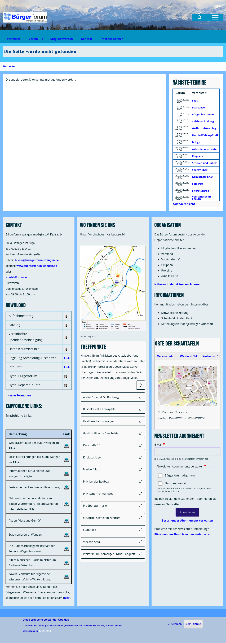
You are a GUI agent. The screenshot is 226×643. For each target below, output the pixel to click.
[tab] (165, 356)
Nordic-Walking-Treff (205, 135)
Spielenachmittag (203, 121)
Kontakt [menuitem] (86, 39)
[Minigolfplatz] (113, 469)
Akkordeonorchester (205, 149)
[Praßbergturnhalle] (113, 505)
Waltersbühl (188, 356)
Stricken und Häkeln (204, 163)
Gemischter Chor (202, 176)
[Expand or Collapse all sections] (140, 385)
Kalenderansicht (183, 204)
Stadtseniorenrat (175, 483)
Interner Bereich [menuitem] (112, 39)
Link (67, 358)
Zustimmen (175, 624)
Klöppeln (197, 156)
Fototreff (197, 183)
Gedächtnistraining (204, 128)
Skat (195, 100)
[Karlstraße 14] (113, 445)
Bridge (196, 142)
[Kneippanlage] (113, 457)
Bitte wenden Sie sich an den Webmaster (182, 534)
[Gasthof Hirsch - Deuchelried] (113, 433)
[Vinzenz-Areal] (113, 541)
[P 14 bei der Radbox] (113, 481)
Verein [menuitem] (34, 40)
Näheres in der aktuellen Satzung (177, 284)
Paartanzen (199, 107)
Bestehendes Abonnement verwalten (187, 520)
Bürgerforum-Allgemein (180, 475)
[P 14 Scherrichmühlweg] (113, 493)
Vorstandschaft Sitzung (201, 197)
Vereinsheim (165, 356)
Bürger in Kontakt (203, 114)
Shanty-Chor (199, 170)
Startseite (9, 66)
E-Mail (158, 445)
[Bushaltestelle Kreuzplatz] (113, 409)
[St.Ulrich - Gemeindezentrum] (113, 517)
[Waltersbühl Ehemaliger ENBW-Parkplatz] (113, 554)
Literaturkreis (200, 190)
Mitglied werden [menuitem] (61, 39)
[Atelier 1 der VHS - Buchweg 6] (113, 397)
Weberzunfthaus (213, 356)
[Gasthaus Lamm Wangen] (113, 421)
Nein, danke (193, 624)
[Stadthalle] (113, 530)
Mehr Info (45, 630)
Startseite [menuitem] (13, 39)
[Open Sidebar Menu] (215, 17)
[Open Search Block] (199, 17)
